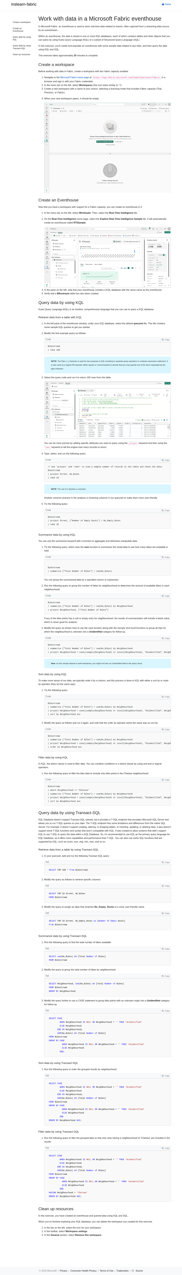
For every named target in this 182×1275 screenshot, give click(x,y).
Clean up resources (21, 54)
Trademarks (122, 1271)
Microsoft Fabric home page (74, 77)
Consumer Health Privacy (83, 1271)
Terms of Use (107, 1271)
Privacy (64, 1271)
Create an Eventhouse (18, 29)
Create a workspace (22, 22)
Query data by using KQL (22, 38)
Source (139, 1271)
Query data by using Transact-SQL (22, 46)
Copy (166, 340)
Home (166, 4)
